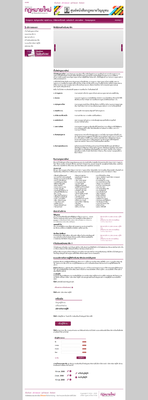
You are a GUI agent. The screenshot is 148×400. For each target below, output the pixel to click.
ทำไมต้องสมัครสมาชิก (32, 40)
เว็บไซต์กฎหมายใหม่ (31, 31)
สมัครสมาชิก (29, 46)
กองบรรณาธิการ (30, 34)
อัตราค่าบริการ (30, 37)
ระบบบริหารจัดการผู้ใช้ (32, 43)
